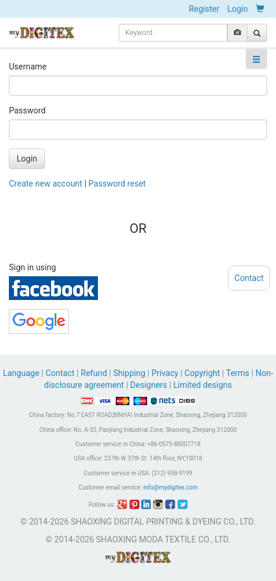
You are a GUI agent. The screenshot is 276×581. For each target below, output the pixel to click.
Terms (237, 373)
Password (27, 110)
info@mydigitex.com (170, 487)
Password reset (117, 183)
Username (28, 66)
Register (204, 9)
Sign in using (32, 267)
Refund (94, 373)
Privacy (164, 373)
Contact (60, 373)
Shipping (129, 373)
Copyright (202, 373)
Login (237, 9)
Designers (148, 385)
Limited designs (202, 385)
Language (22, 373)
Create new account (46, 183)
